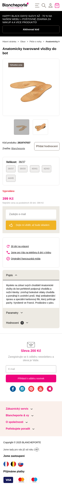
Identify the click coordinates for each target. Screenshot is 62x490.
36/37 (11, 168)
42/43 (46, 168)
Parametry (14, 312)
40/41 (35, 168)
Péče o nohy (35, 41)
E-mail (11, 369)
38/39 (23, 168)
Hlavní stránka (9, 41)
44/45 (11, 178)
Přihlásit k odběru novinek (31, 378)
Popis (11, 275)
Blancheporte (18, 148)
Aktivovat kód (31, 29)
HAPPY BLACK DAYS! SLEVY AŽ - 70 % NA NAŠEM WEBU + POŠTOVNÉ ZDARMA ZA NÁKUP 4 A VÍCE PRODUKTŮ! (27, 19)
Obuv (22, 41)
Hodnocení (17, 322)
